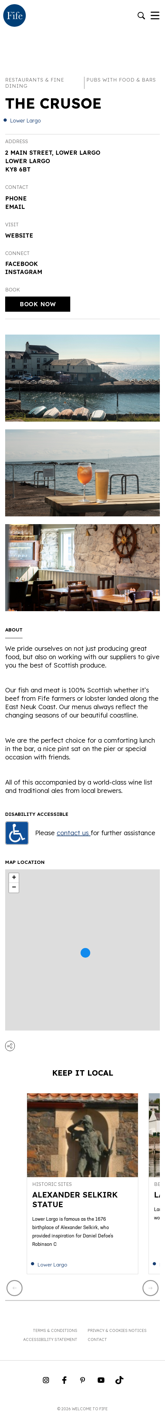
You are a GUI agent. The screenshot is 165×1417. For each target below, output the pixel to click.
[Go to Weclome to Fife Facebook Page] (64, 1382)
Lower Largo (25, 120)
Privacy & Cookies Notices (117, 1330)
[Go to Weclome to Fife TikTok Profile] (119, 1382)
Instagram (23, 272)
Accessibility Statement (50, 1339)
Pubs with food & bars (121, 80)
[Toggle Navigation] (155, 16)
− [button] (14, 888)
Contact (97, 1339)
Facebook (21, 264)
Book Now (38, 304)
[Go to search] (141, 16)
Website (19, 235)
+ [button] (14, 878)
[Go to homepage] (14, 16)
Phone (16, 198)
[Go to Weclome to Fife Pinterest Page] (83, 1382)
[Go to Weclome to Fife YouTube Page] (101, 1382)
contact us (74, 833)
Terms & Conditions (55, 1330)
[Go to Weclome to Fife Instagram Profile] (46, 1382)
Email (15, 206)
